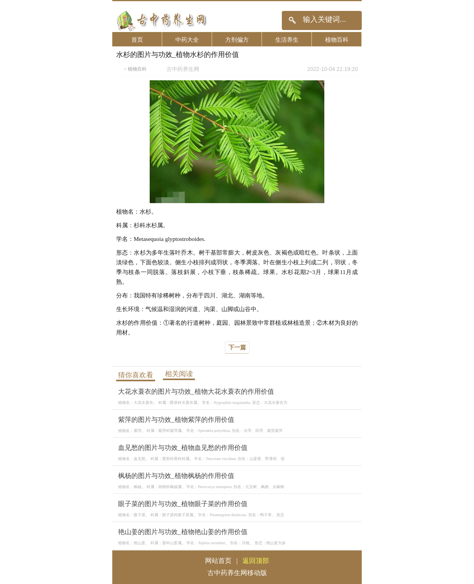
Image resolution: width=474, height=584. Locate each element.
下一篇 (237, 347)
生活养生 (287, 39)
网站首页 (218, 561)
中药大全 (187, 39)
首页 (137, 39)
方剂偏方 (237, 39)
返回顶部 (255, 561)
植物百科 (336, 39)
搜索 (292, 20)
